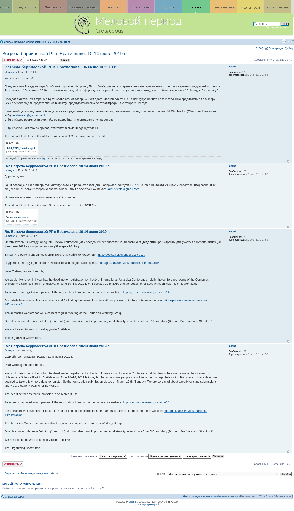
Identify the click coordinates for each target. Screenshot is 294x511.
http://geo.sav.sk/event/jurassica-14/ (121, 254)
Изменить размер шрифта (290, 41)
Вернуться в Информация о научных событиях (32, 473)
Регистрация (276, 48)
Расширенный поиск (277, 27)
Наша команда (191, 496)
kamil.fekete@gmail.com (123, 189)
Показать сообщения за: (98, 456)
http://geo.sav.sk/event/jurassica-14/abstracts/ (129, 263)
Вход (291, 48)
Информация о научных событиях (48, 41)
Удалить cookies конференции (220, 496)
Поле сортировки (155, 456)
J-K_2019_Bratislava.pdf (21, 148)
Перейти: (160, 473)
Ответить (13, 60)
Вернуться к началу (288, 161)
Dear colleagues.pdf (19, 217)
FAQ (261, 48)
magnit (11, 72)
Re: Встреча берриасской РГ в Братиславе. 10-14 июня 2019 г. (57, 166)
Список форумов (14, 41)
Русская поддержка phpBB (147, 504)
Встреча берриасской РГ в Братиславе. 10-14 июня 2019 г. (64, 53)
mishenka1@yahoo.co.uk (29, 115)
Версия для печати (283, 41)
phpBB (132, 501)
